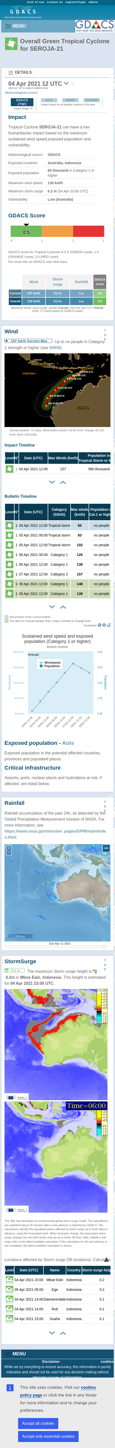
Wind (33, 282)
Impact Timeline (20, 445)
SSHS (55, 348)
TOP (105, 335)
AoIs (68, 743)
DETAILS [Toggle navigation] (20, 73)
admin (93, 1)
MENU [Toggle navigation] (15, 26)
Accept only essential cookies (48, 1436)
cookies (107, 1362)
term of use (35, 1)
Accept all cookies (38, 1423)
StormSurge (20, 961)
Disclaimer (51, 1362)
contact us (55, 1)
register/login (76, 1)
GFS (49, 100)
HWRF (71, 100)
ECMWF (92, 100)
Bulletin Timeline (21, 496)
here (63, 262)
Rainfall (81, 282)
